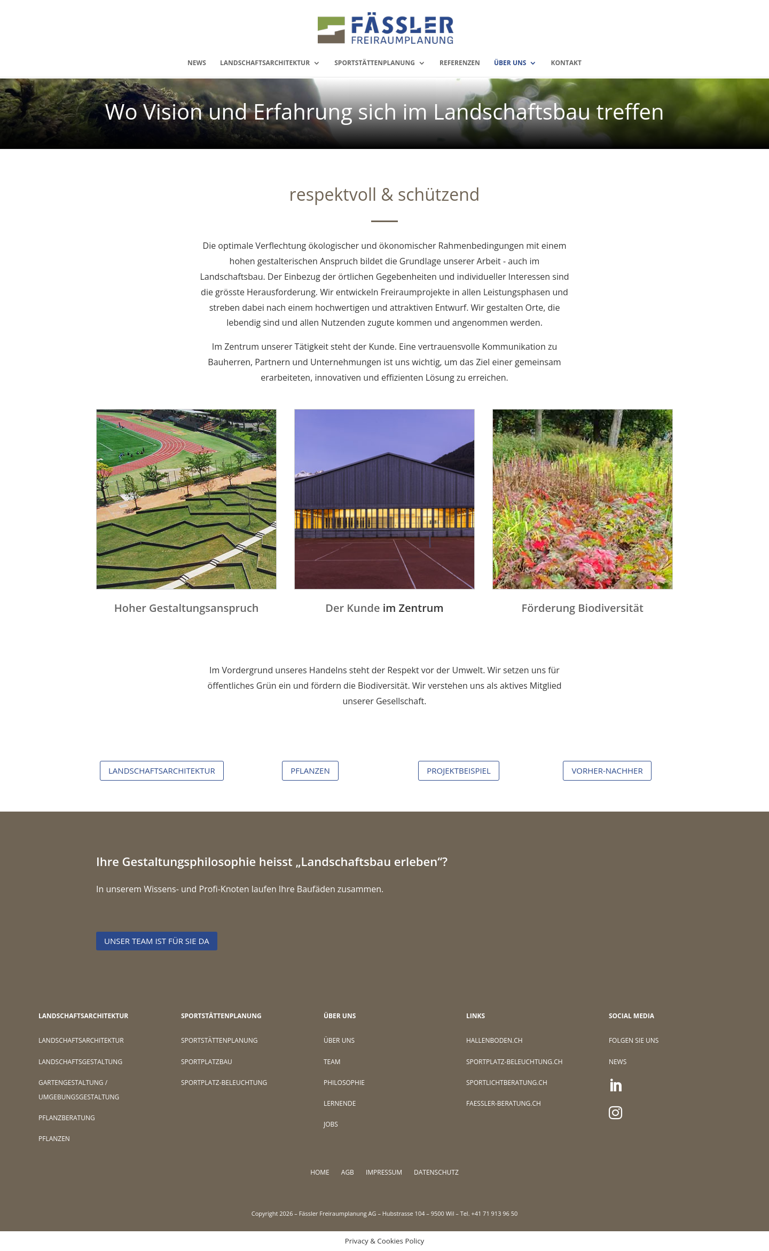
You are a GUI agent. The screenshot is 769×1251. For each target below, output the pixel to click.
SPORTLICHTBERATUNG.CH (506, 1082)
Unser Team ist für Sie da (156, 940)
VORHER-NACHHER (606, 770)
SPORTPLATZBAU (206, 1061)
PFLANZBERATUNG (66, 1117)
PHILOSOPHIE (344, 1082)
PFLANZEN (310, 770)
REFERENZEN (460, 63)
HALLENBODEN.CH (494, 1040)
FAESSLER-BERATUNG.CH (503, 1103)
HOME (319, 1173)
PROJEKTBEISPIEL (459, 770)
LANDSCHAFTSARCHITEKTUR (265, 63)
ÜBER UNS (510, 63)
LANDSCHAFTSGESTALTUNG (80, 1061)
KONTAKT (566, 63)
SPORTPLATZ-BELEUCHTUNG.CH (514, 1061)
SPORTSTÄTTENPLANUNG (374, 63)
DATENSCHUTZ (436, 1173)
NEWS (196, 63)
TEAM (332, 1061)
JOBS (331, 1124)
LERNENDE (340, 1103)
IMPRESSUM (384, 1173)
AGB (347, 1173)
